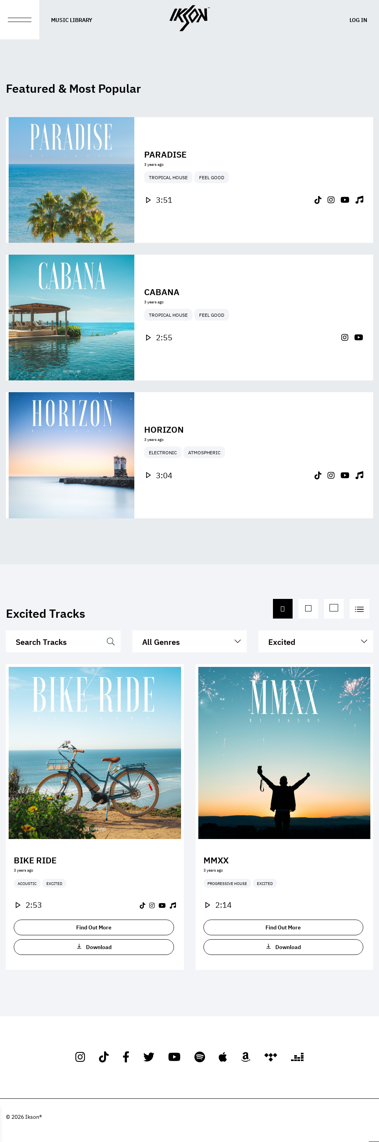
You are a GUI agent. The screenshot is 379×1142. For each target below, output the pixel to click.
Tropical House (168, 177)
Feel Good (211, 177)
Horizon (164, 454)
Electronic (163, 477)
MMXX (216, 860)
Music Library (71, 20)
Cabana (161, 316)
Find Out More (94, 927)
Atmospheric (204, 477)
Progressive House (227, 883)
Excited (54, 883)
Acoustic (27, 883)
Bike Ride (35, 860)
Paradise (165, 154)
